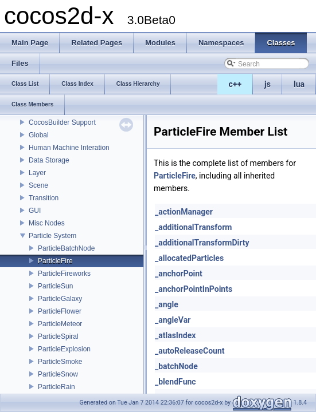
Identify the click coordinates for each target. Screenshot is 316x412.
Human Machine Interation (69, 148)
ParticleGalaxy (60, 299)
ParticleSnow (58, 374)
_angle (166, 304)
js (267, 84)
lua (299, 84)
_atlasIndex (175, 335)
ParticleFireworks (64, 274)
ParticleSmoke (60, 362)
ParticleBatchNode (66, 248)
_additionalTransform (193, 227)
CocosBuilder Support (62, 122)
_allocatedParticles (189, 258)
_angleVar (172, 319)
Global (39, 135)
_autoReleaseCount (190, 350)
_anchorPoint (178, 273)
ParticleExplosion (64, 349)
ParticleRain (56, 387)
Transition (43, 198)
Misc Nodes (47, 223)
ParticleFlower (59, 311)
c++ (235, 84)
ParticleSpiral (58, 336)
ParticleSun (55, 286)
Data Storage (49, 160)
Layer (37, 173)
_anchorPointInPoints (193, 289)
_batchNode (176, 366)
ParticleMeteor (60, 324)
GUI (35, 211)
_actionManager (184, 211)
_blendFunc (175, 381)
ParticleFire (55, 261)
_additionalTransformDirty (202, 242)
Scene (38, 185)
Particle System (52, 236)
